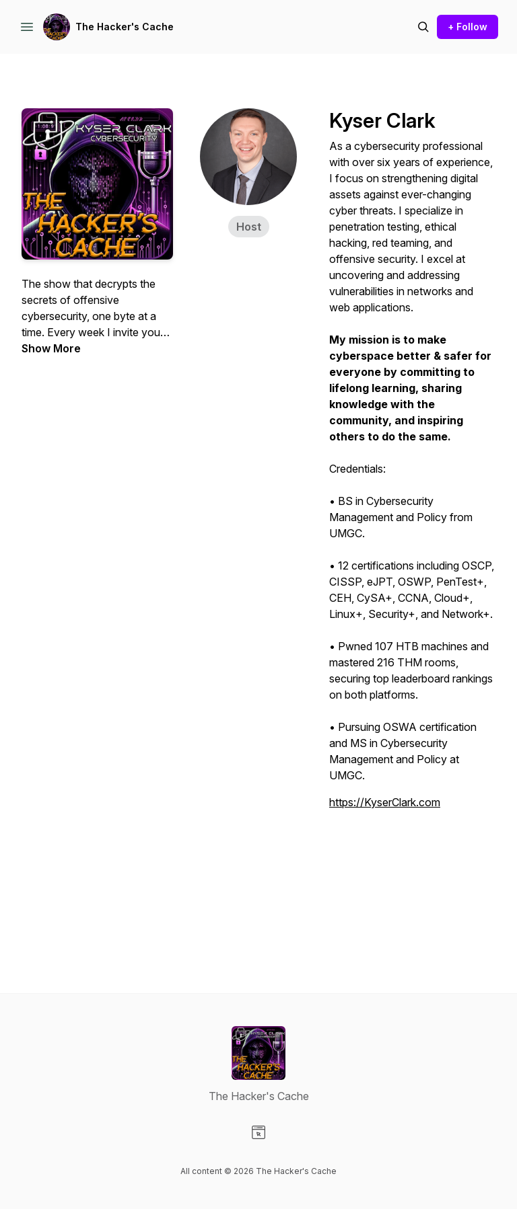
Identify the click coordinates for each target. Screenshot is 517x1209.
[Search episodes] (423, 27)
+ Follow (467, 26)
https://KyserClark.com (384, 802)
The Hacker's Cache (124, 26)
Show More (51, 348)
